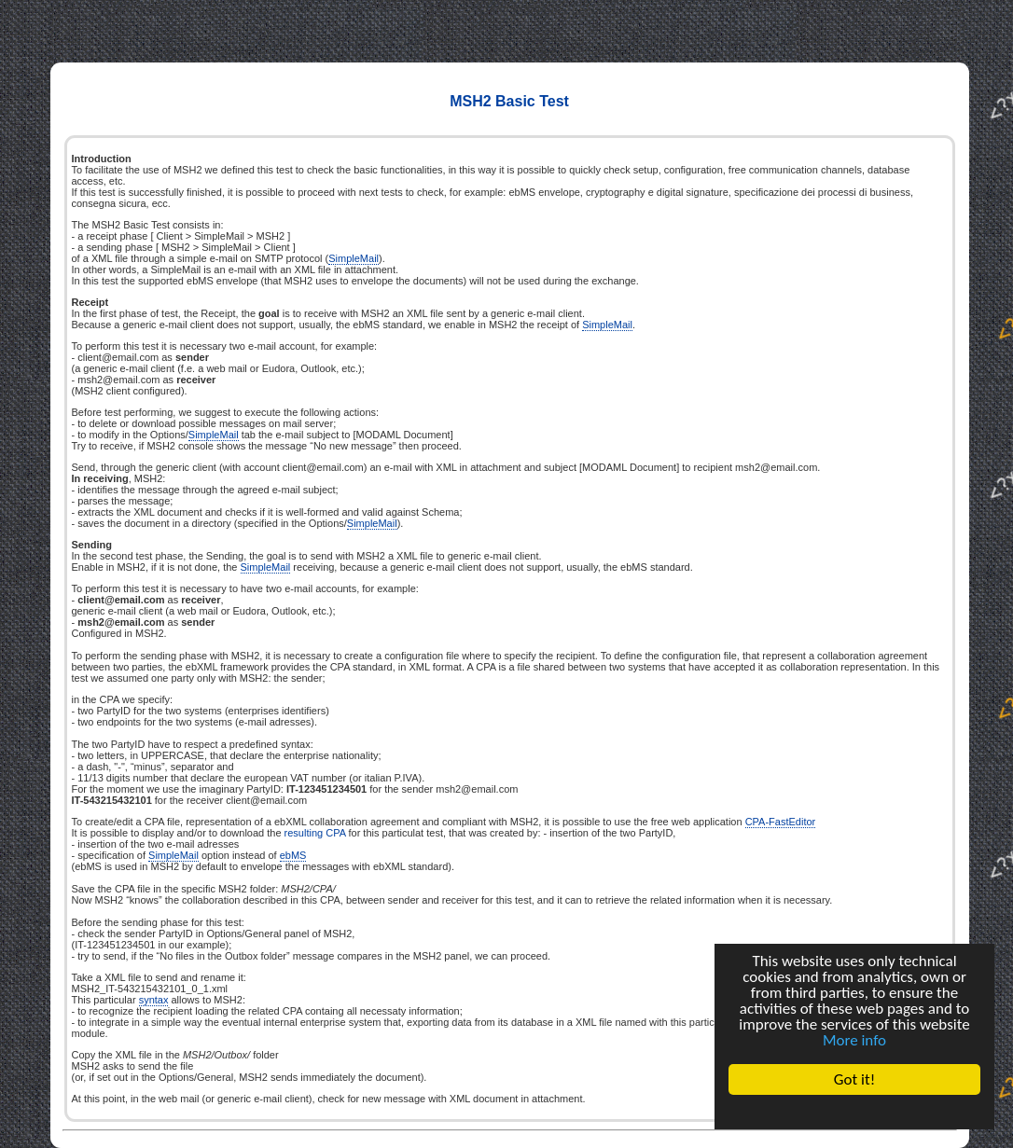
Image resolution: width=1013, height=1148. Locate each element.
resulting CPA (315, 832)
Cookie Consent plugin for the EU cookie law (854, 1111)
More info (854, 1040)
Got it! (854, 1079)
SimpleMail (353, 258)
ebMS (293, 855)
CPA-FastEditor (780, 821)
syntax (154, 999)
